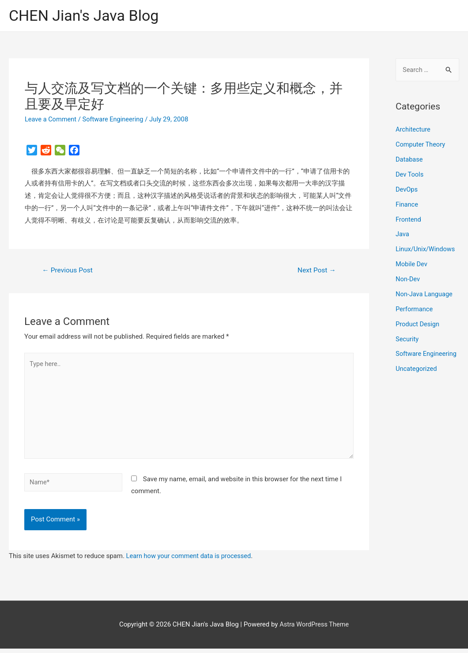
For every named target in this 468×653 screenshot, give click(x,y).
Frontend (409, 219)
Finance (407, 204)
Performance (415, 309)
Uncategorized (417, 369)
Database (409, 160)
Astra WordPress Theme (314, 629)
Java (403, 234)
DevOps (407, 190)
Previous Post (68, 271)
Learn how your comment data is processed (190, 560)
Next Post (316, 271)
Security (407, 339)
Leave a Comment (51, 120)
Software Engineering (115, 120)
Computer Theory (421, 145)
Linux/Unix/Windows (426, 249)
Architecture (413, 130)
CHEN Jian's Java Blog (86, 16)
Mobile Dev (412, 264)
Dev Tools (410, 175)
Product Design (418, 324)
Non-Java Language (425, 294)
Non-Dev (408, 279)
